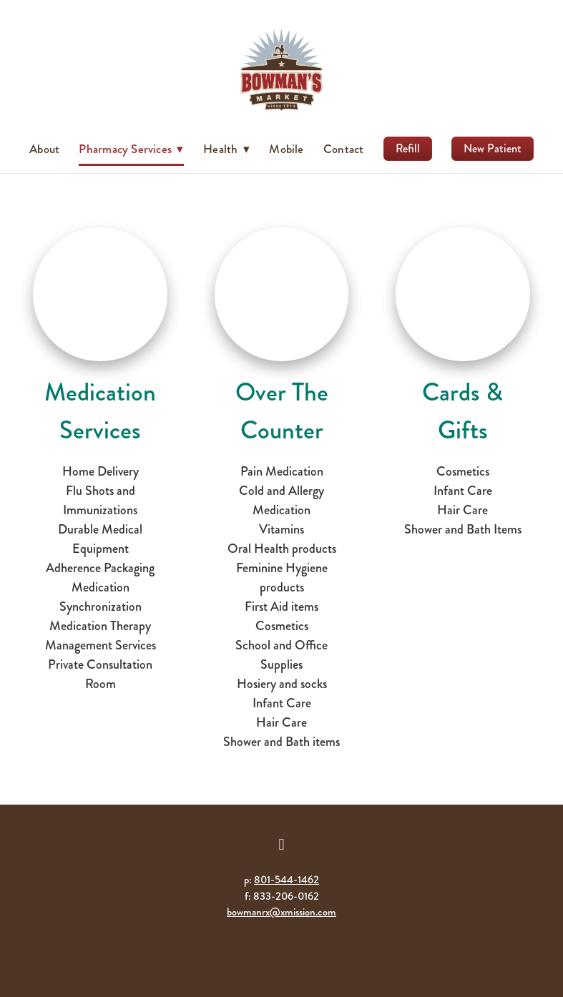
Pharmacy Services (131, 148)
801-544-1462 (286, 880)
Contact (343, 148)
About (44, 148)
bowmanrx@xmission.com (281, 912)
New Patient (493, 148)
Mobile (286, 148)
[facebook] (281, 844)
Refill (408, 148)
